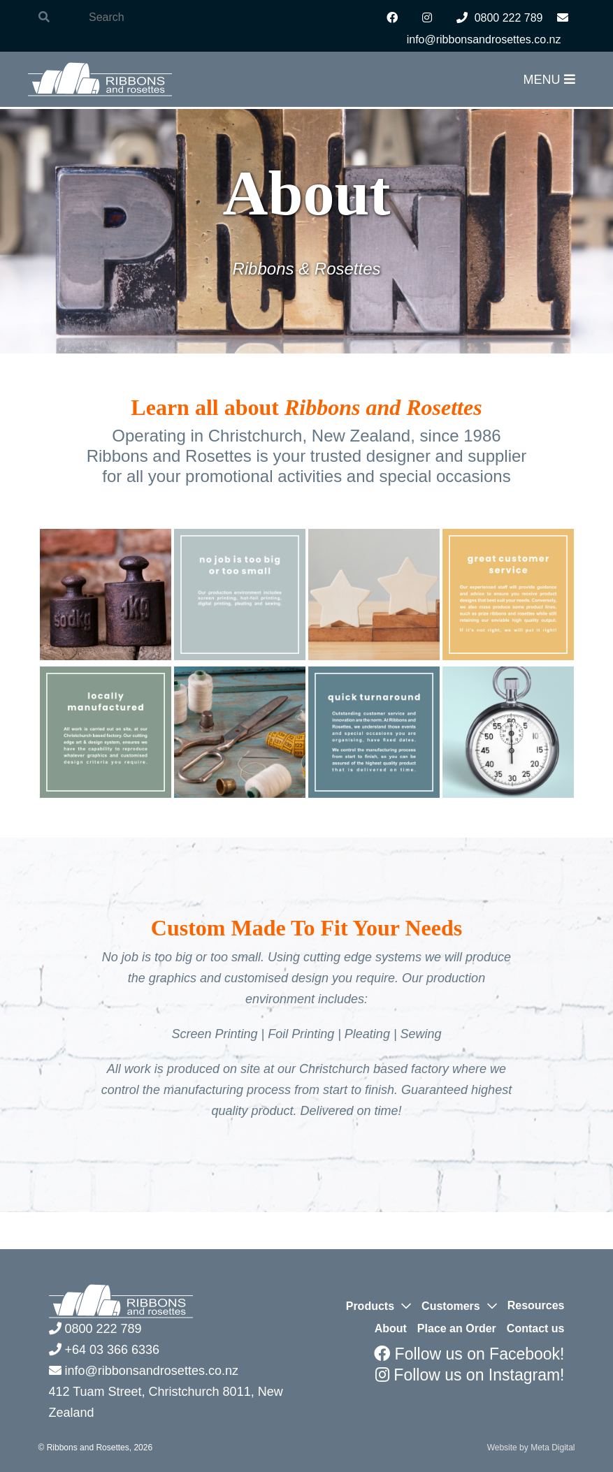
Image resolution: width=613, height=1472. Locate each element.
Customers (450, 1306)
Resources (536, 1305)
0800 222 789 (499, 18)
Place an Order (456, 1328)
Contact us (536, 1328)
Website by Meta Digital (531, 1447)
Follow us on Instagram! (470, 1375)
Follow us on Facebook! (469, 1354)
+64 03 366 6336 (104, 1350)
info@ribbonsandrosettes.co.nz (143, 1371)
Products (370, 1306)
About (391, 1328)
